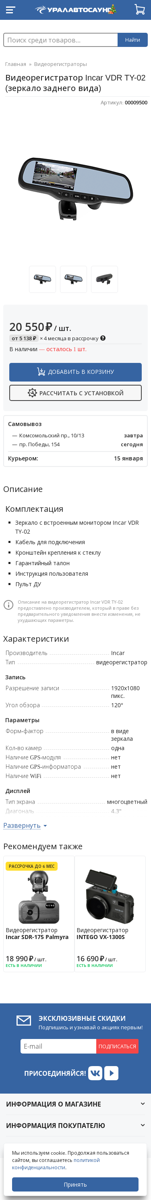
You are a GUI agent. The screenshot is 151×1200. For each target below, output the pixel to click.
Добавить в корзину (81, 371)
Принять (75, 1184)
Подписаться (117, 1046)
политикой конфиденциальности (56, 1164)
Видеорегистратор (39, 933)
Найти (132, 39)
